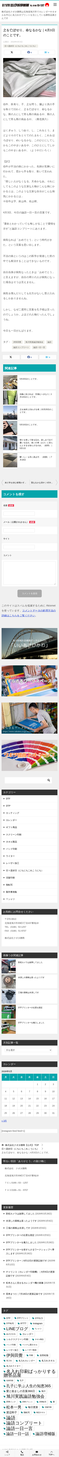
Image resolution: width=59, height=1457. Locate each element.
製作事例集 (11, 892)
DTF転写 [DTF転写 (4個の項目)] (10, 1323)
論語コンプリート (21, 347)
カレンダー (11, 820)
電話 (22, 1453)
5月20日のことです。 (29, 379)
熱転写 (9, 885)
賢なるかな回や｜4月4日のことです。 (44, 483)
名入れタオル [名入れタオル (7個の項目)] (48, 1361)
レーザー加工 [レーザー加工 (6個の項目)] (12, 1350)
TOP (22, 1145)
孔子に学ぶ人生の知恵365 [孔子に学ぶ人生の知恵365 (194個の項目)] (28, 1386)
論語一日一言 (39, 347)
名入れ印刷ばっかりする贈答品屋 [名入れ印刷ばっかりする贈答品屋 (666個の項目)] (30, 1373)
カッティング (12, 813)
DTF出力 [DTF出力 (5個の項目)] (39, 1318)
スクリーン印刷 (13, 834)
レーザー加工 (12, 863)
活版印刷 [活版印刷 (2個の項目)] (48, 1407)
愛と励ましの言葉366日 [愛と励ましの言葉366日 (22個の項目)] (20, 1391)
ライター (10, 856)
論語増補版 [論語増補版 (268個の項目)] (45, 1433)
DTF (8, 798)
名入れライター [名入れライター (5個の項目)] (13, 1366)
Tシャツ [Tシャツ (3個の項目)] (38, 1329)
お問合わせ (36, 1453)
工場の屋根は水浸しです (28, 992)
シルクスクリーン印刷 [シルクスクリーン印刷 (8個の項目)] (17, 1339)
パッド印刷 (11, 849)
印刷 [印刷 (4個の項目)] (31, 1355)
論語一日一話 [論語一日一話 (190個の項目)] (17, 1434)
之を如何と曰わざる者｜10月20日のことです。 (36, 410)
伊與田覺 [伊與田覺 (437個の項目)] (14, 1355)
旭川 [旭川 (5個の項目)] (43, 1391)
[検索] (28, 780)
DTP (8, 806)
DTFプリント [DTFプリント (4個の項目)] (22, 1318)
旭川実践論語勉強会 (34, 342)
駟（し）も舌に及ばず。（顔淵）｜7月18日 (36, 458)
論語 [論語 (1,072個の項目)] (10, 1417)
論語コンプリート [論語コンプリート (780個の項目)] (24, 1423)
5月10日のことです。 (29, 425)
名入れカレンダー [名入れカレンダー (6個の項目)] (27, 1361)
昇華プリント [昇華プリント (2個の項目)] (27, 1402)
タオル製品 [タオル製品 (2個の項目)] (39, 1339)
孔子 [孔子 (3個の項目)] (22, 1380)
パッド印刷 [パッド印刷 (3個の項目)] (11, 1345)
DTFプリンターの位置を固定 (30, 1008)
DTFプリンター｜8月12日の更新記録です (26, 1260)
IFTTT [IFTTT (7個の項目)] (23, 1323)
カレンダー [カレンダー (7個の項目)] (27, 1334)
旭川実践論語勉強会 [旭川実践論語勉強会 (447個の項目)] (25, 1396)
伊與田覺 (17, 342)
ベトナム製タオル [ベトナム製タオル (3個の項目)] (29, 1345)
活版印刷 (10, 877)
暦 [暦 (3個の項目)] (54, 1402)
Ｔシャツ (10, 899)
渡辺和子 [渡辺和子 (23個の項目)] (11, 1412)
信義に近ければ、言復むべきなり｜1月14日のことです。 (36, 395)
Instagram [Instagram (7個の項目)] (37, 1323)
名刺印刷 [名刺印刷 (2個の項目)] (9, 1380)
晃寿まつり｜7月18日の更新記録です (24, 1294)
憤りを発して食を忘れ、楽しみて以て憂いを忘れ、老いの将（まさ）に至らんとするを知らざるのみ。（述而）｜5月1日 (36, 444)
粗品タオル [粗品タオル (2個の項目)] (40, 1412)
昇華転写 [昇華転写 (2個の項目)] (42, 1402)
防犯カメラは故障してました (30, 962)
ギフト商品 (11, 827)
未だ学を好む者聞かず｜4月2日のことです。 (17, 483)
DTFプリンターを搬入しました (31, 1023)
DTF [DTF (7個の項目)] (8, 1318)
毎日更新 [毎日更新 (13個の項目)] (33, 1407)
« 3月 (4, 1121)
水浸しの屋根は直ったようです (31, 977)
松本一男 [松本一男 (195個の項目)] (13, 1407)
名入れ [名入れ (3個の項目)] (9, 1361)
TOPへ (51, 1453)
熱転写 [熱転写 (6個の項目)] (27, 1412)
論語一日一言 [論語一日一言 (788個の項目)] (19, 1428)
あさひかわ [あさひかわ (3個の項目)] (11, 1334)
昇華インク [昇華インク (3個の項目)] (11, 1402)
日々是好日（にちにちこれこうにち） (21, 46)
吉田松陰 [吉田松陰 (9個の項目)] (44, 1355)
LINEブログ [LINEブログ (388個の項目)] (17, 1329)
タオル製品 (11, 841)
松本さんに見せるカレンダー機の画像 (24, 1283)
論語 (49, 342)
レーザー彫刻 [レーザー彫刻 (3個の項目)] (31, 1350)
